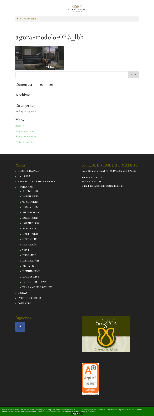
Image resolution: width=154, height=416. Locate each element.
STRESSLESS (30, 277)
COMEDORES (30, 202)
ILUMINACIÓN (31, 271)
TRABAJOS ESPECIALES (37, 287)
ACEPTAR (77, 414)
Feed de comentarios (26, 137)
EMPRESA (24, 176)
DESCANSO (29, 255)
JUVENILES (29, 239)
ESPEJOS (28, 266)
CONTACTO (24, 304)
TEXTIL (27, 250)
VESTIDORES (30, 234)
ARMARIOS (29, 229)
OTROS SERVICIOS (29, 298)
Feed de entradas (24, 131)
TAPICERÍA (29, 245)
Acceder (19, 126)
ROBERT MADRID (29, 171)
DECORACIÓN (30, 261)
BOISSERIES (30, 191)
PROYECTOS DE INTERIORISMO (37, 182)
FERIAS (22, 293)
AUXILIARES (30, 218)
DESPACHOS (30, 207)
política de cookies (52, 411)
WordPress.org (23, 142)
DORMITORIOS (31, 223)
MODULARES (30, 197)
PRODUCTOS (25, 187)
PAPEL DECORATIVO (35, 282)
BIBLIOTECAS (30, 213)
